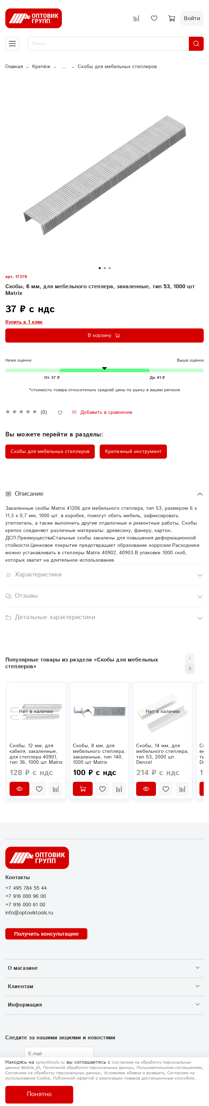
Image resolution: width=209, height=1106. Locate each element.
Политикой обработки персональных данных (88, 1068)
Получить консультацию (46, 934)
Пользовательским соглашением (169, 1068)
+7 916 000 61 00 (25, 905)
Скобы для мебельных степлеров (117, 66)
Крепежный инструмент (133, 451)
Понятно (39, 1094)
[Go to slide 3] (110, 268)
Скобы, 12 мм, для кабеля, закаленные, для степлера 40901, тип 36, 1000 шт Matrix (36, 754)
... (64, 66)
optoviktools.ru (50, 1062)
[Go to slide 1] (100, 268)
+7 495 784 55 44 (26, 888)
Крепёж (41, 66)
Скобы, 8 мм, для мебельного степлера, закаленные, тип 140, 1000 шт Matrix (99, 754)
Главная (14, 66)
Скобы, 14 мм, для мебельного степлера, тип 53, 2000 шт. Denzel (162, 754)
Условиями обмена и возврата (134, 1073)
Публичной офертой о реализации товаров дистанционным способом (123, 1078)
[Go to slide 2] (105, 268)
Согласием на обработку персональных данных (52, 1073)
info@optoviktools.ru (29, 913)
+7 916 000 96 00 (25, 896)
